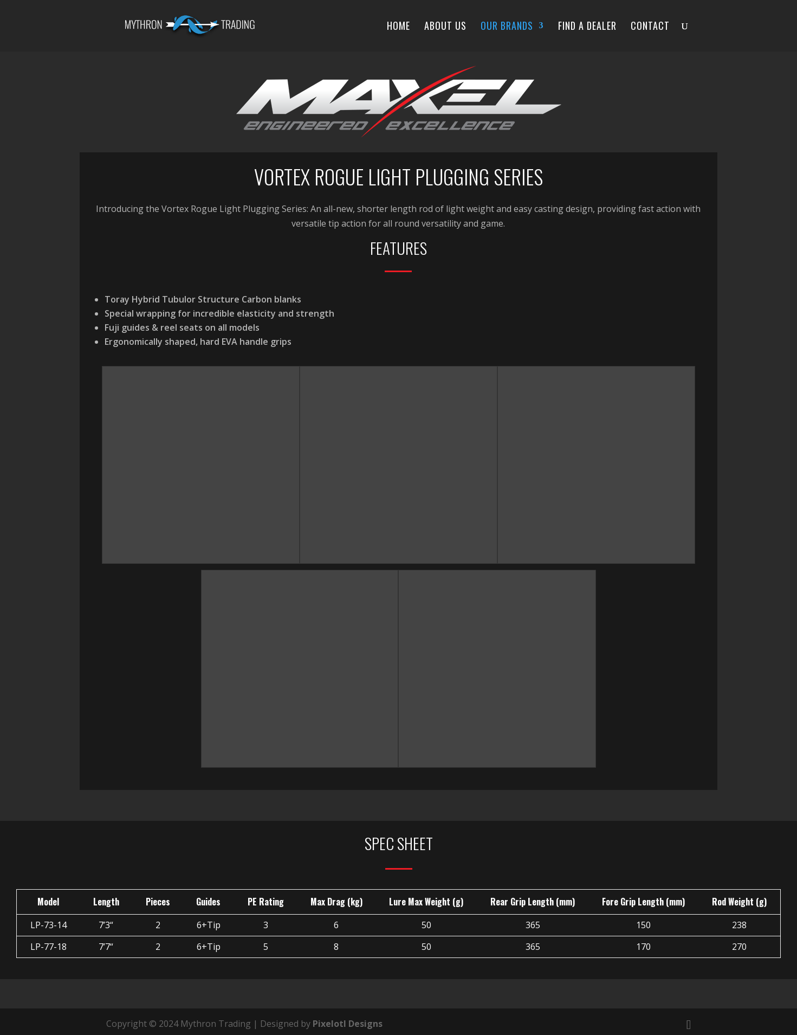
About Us (445, 27)
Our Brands (507, 27)
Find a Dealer (587, 27)
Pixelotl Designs (348, 1024)
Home (398, 27)
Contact (650, 27)
